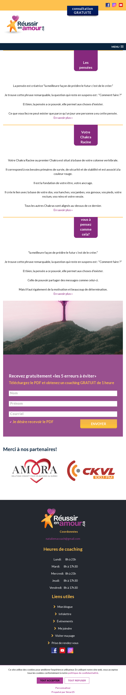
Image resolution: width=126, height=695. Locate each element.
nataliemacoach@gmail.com (63, 538)
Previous (7, 458)
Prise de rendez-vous (65, 643)
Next (118, 458)
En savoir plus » (63, 117)
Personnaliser (63, 687)
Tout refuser (77, 680)
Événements (65, 621)
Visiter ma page (65, 635)
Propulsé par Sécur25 (63, 692)
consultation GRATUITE (82, 10)
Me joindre (65, 628)
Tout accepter (50, 680)
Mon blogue (65, 606)
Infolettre (65, 614)
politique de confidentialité (83, 672)
